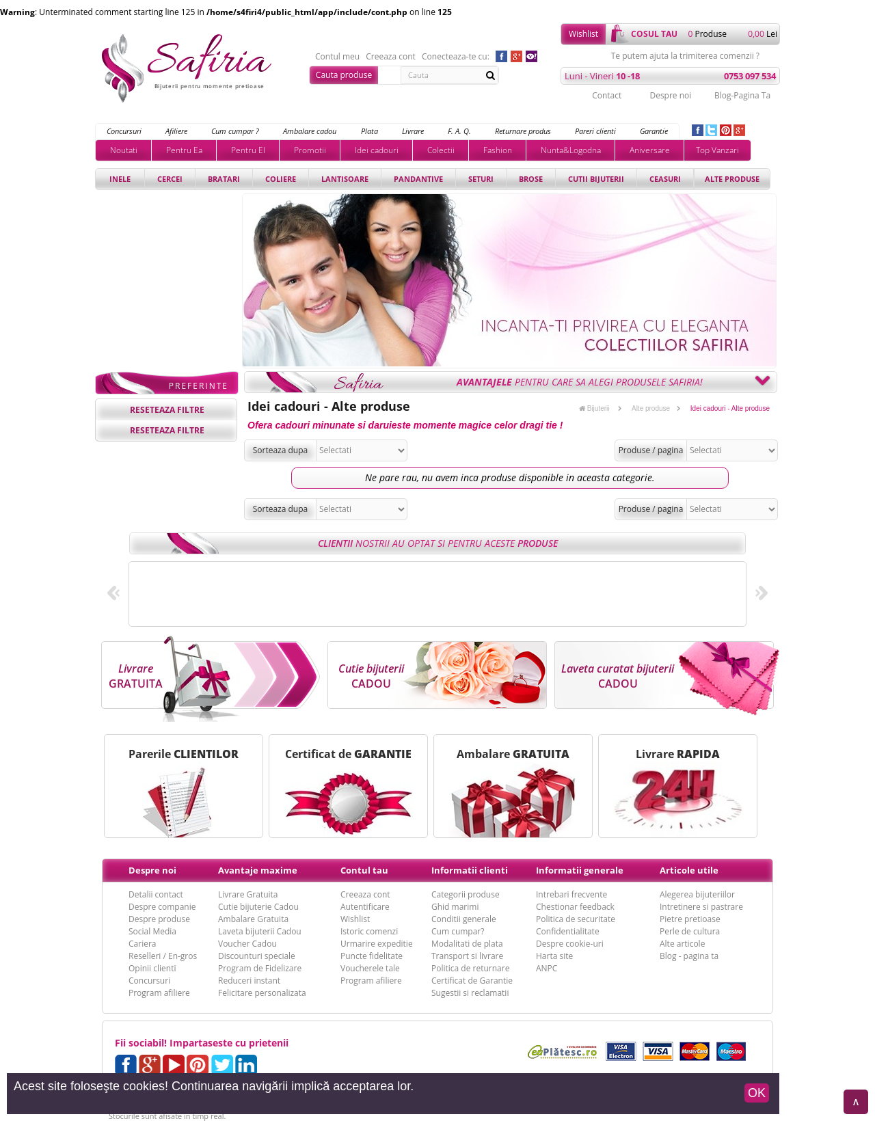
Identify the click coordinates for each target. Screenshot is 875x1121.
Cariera (142, 943)
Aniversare (650, 150)
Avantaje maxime (257, 870)
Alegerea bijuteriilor (697, 894)
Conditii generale (463, 919)
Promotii (310, 150)
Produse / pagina (651, 450)
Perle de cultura (690, 931)
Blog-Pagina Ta (742, 95)
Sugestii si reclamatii (470, 993)
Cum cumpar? (457, 931)
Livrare (413, 131)
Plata (369, 131)
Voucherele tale (370, 968)
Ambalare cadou (309, 131)
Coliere (280, 179)
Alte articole (682, 943)
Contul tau (364, 870)
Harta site (554, 956)
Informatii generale (579, 870)
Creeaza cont (391, 57)
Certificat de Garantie (472, 980)
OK (757, 1093)
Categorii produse (465, 894)
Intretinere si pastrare (701, 907)
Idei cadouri (377, 150)
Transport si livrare (467, 956)
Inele (120, 179)
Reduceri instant (249, 980)
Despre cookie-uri (570, 943)
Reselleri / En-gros (163, 956)
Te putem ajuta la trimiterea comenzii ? (685, 56)
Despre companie (162, 907)
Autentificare (365, 907)
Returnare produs (523, 131)
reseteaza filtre (167, 410)
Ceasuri (665, 179)
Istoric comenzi (369, 931)
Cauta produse (344, 75)
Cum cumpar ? (235, 131)
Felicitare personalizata (262, 993)
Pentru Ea (184, 150)
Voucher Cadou (247, 943)
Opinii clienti (152, 968)
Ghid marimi (455, 907)
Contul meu (337, 57)
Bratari (224, 179)
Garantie (654, 131)
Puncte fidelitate (371, 956)
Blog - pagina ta (689, 956)
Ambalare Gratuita (253, 919)
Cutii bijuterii (596, 179)
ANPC (546, 968)
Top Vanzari (717, 150)
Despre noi (670, 95)
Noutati (123, 150)
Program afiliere (159, 993)
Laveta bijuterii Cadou (259, 931)
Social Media (152, 931)
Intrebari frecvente (571, 894)
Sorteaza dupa (280, 450)
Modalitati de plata (467, 943)
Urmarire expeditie (376, 943)
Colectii (441, 150)
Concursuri (124, 131)
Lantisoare (344, 179)
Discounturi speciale (256, 956)
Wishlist (583, 34)
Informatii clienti (469, 870)
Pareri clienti (595, 131)
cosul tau (654, 34)
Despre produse (159, 919)
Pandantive (418, 179)
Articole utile (689, 870)
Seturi (481, 179)
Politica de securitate (575, 919)
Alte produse (732, 179)
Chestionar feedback (575, 907)
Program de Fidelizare (259, 968)
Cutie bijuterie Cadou (258, 907)
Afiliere (176, 131)
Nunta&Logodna (571, 150)
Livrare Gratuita (248, 894)
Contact (606, 95)
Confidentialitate (568, 931)
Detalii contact (156, 894)
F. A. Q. (459, 131)
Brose (531, 179)
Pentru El (248, 150)
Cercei (170, 179)
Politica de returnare (470, 968)
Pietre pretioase (690, 919)
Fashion (497, 150)
